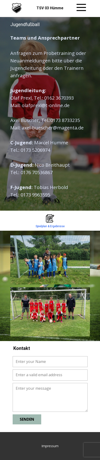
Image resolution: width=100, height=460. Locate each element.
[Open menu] (81, 7)
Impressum (50, 446)
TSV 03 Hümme (50, 8)
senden (27, 419)
